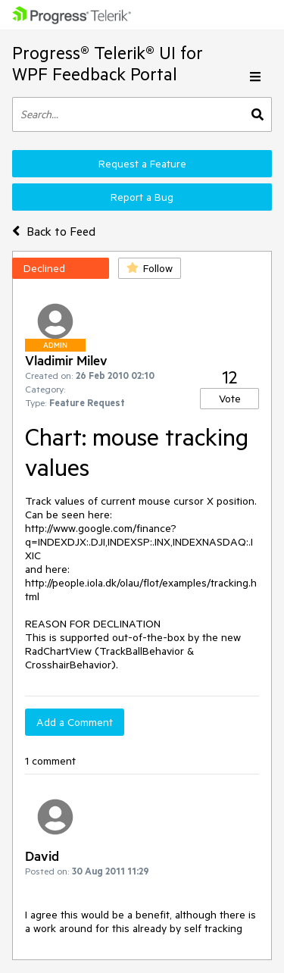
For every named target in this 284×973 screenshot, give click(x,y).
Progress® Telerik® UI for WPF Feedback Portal (107, 63)
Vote (230, 398)
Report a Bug (142, 197)
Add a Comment (74, 722)
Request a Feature (142, 164)
